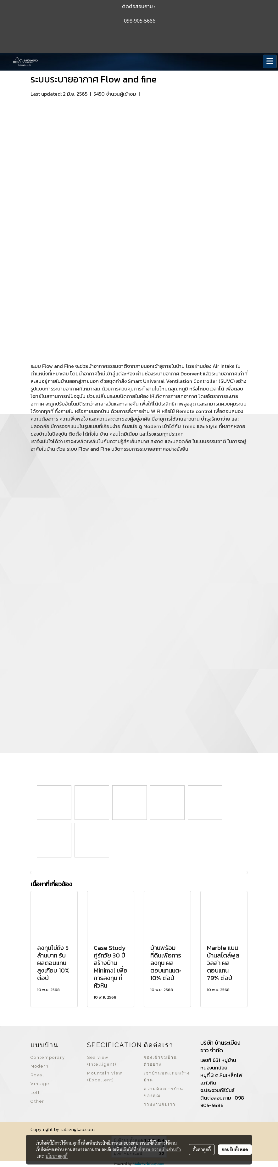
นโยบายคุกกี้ (57, 1156)
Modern (40, 1066)
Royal (37, 1075)
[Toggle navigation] (270, 61)
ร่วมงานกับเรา (159, 1104)
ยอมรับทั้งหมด (235, 1149)
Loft (35, 1092)
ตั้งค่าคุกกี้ (202, 1149)
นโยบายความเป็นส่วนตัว (159, 1149)
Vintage (40, 1083)
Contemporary (48, 1057)
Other (37, 1101)
